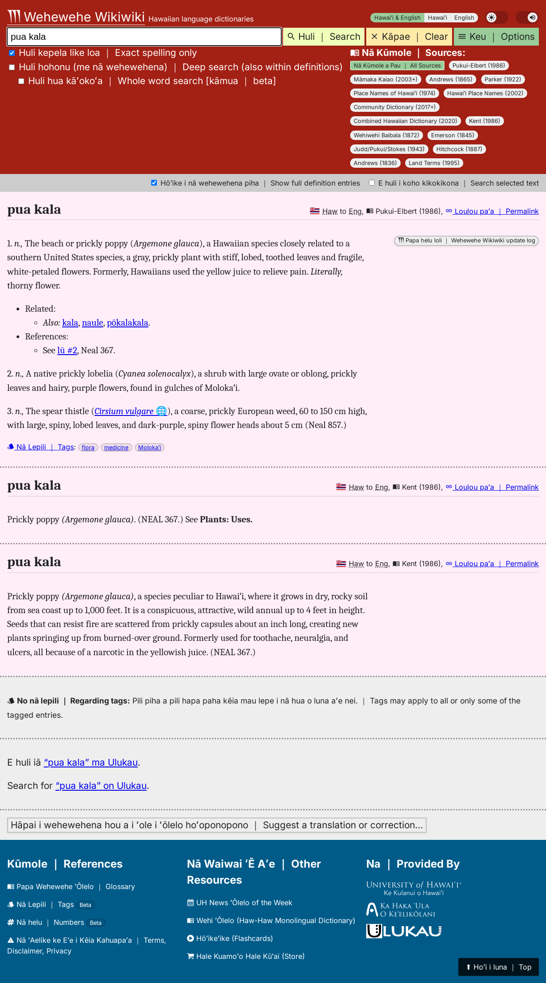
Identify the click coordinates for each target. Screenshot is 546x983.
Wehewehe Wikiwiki (76, 17)
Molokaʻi (149, 447)
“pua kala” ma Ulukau (91, 762)
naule (92, 322)
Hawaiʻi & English (397, 17)
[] (147, 80)
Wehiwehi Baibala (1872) (386, 135)
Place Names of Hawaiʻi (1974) (394, 93)
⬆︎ (499, 966)
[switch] (496, 17)
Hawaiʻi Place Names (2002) (485, 93)
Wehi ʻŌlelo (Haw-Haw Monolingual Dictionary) (271, 920)
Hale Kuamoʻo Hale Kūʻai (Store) (246, 956)
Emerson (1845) (452, 135)
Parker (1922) (503, 79)
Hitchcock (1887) (459, 149)
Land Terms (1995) (434, 163)
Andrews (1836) (375, 163)
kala (70, 322)
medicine (116, 447)
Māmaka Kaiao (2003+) (385, 79)
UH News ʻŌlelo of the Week (239, 902)
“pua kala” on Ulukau (101, 785)
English (464, 17)
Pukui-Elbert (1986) (479, 65)
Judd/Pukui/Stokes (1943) (389, 149)
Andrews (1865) (451, 79)
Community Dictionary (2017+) (395, 107)
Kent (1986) (484, 121)
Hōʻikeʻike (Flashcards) (230, 938)
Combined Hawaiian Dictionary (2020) (405, 121)
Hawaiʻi (437, 17)
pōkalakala (127, 322)
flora (88, 447)
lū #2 (67, 350)
